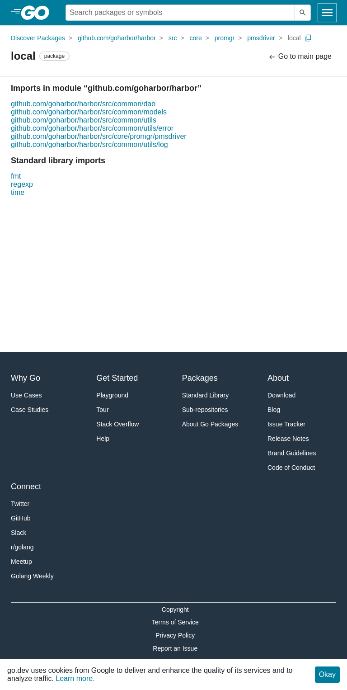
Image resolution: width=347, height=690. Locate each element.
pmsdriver (261, 38)
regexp (22, 184)
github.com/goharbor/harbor (117, 38)
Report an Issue (175, 648)
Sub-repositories (205, 409)
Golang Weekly (32, 576)
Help (102, 438)
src (173, 38)
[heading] (38, 12)
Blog (273, 409)
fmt (16, 176)
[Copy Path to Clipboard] (309, 38)
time (17, 192)
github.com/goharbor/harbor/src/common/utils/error (92, 128)
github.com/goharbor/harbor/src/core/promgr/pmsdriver (99, 136)
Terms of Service (175, 622)
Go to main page (300, 56)
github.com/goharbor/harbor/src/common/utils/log (89, 144)
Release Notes (288, 438)
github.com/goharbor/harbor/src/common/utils (83, 120)
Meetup (21, 561)
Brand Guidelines (291, 453)
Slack (18, 532)
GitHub (21, 518)
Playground (112, 395)
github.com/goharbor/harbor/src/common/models (89, 112)
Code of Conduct (291, 467)
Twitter (20, 503)
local (294, 38)
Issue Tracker (286, 424)
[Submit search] (303, 13)
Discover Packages (38, 38)
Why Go (25, 378)
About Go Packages (210, 424)
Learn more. (75, 678)
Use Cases (26, 395)
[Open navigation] (327, 13)
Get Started (117, 378)
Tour (102, 409)
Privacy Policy (175, 635)
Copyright (175, 609)
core (196, 38)
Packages (200, 378)
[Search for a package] (180, 13)
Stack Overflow (117, 424)
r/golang (22, 547)
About (278, 378)
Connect (26, 486)
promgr (224, 38)
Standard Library (205, 395)
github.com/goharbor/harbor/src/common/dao (83, 104)
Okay (327, 674)
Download (281, 395)
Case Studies (29, 409)
